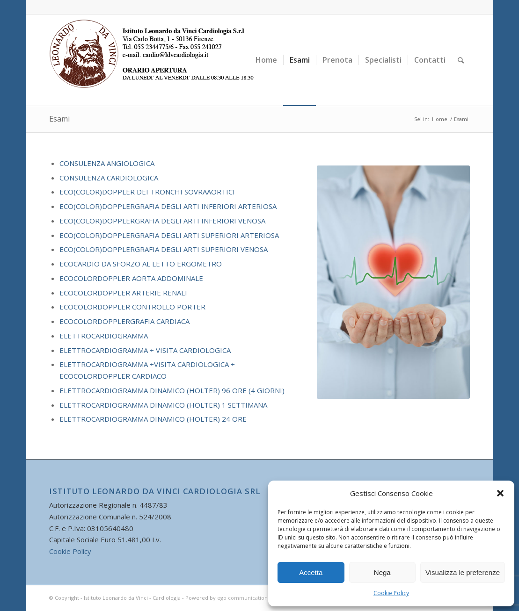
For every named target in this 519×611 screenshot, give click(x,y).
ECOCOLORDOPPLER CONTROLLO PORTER (132, 306)
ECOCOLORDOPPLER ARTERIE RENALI (123, 292)
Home (439, 118)
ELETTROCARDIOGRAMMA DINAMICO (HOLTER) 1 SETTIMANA (163, 405)
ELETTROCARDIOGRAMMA (103, 335)
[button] (500, 493)
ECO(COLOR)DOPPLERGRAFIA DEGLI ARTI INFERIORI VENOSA (162, 220)
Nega (382, 572)
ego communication (242, 597)
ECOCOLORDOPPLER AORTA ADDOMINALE (131, 278)
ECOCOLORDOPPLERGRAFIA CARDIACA (124, 321)
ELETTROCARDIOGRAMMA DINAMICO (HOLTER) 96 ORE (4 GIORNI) (172, 390)
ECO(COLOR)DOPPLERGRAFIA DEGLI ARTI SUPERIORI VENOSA (163, 249)
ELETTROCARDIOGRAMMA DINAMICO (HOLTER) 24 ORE (153, 419)
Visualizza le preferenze (462, 572)
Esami (59, 119)
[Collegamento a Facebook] (463, 7)
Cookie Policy (391, 593)
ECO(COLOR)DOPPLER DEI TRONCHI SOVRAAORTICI (147, 191)
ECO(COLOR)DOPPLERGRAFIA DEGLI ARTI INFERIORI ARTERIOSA (168, 206)
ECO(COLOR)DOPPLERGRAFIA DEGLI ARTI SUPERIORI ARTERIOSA (169, 235)
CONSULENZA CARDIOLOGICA (108, 177)
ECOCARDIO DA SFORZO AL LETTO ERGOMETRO (140, 263)
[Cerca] (461, 60)
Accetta (310, 572)
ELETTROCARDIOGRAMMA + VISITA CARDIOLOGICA (145, 350)
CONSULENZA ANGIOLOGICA (106, 163)
